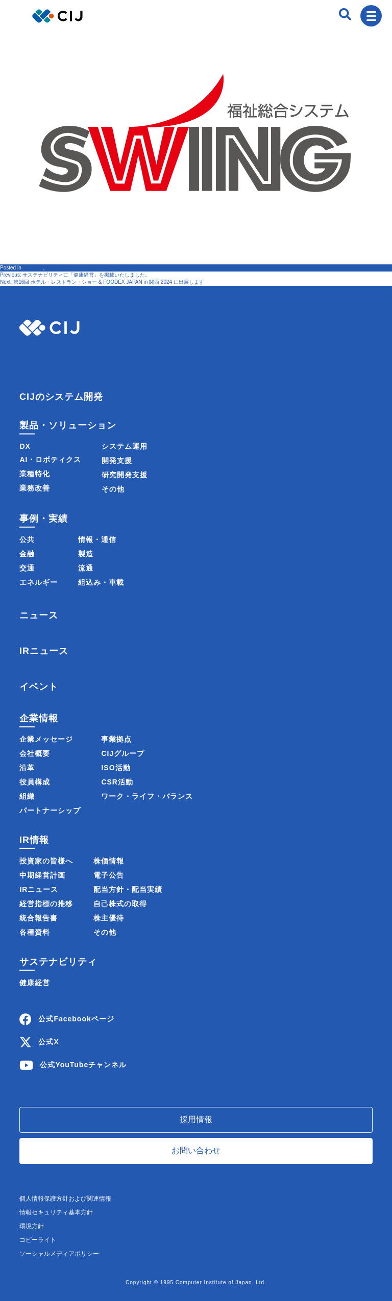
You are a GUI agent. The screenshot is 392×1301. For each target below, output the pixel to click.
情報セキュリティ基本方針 (56, 1212)
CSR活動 (117, 782)
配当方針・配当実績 (127, 889)
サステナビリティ (58, 962)
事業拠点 (116, 739)
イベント (38, 686)
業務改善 (34, 488)
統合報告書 (38, 918)
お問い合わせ (196, 1150)
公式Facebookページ (76, 1019)
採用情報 (196, 1119)
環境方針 (31, 1226)
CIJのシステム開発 (61, 397)
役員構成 (34, 782)
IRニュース (43, 651)
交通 (27, 568)
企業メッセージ (46, 739)
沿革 (27, 768)
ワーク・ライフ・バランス (147, 796)
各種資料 (34, 932)
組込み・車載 (101, 582)
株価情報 (108, 861)
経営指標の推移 (46, 904)
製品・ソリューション (67, 425)
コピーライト (37, 1239)
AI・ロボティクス (50, 459)
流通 (85, 568)
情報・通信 (97, 539)
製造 (85, 554)
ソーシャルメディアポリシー (59, 1253)
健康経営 (34, 983)
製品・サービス (64, 267)
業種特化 (34, 474)
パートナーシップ (50, 810)
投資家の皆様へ (46, 861)
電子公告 (108, 875)
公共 (27, 539)
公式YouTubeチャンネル (83, 1065)
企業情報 (38, 718)
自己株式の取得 (120, 904)
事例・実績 (43, 518)
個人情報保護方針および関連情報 (65, 1198)
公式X (48, 1042)
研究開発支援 (125, 475)
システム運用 (125, 446)
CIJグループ (122, 753)
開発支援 (117, 460)
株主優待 (108, 918)
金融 (27, 554)
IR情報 (34, 840)
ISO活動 (115, 768)
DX (24, 446)
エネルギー (38, 582)
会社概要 (34, 753)
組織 (27, 796)
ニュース (32, 267)
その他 (113, 489)
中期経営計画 (42, 875)
